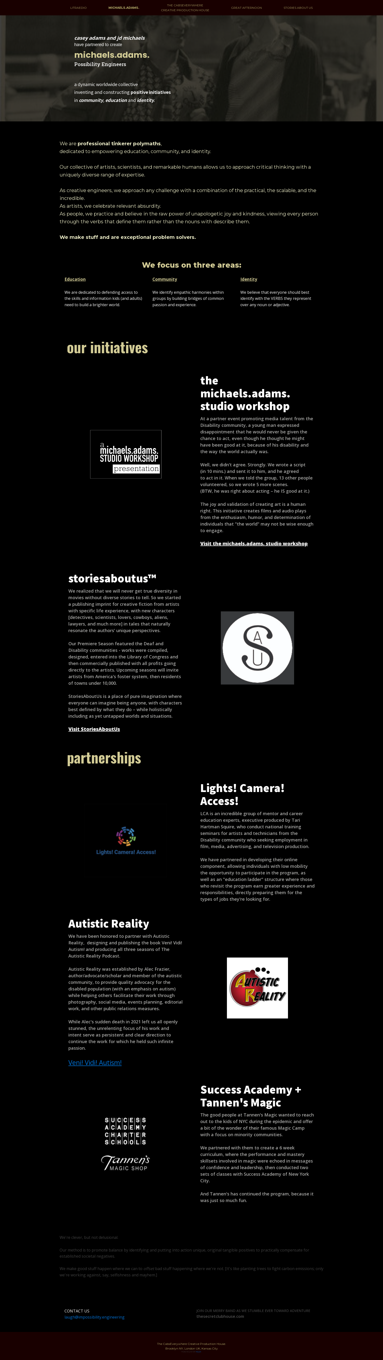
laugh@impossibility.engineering (94, 1317)
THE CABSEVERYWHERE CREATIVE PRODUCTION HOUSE (185, 7)
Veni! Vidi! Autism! (95, 1062)
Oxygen (198, 1352)
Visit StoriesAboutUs (94, 729)
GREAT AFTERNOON (246, 8)
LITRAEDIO (78, 8)
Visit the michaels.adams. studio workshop (254, 543)
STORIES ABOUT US (298, 8)
